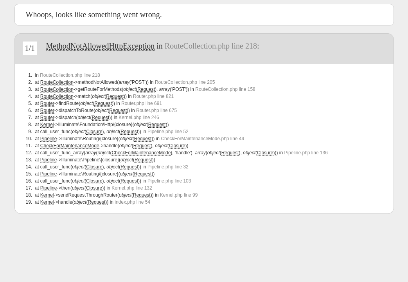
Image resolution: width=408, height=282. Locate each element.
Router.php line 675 (156, 110)
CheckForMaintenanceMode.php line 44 (202, 138)
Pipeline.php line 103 (169, 181)
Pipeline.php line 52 (168, 131)
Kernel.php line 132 (131, 188)
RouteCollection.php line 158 (225, 89)
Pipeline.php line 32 (168, 167)
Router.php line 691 (141, 103)
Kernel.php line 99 (179, 195)
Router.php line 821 (153, 96)
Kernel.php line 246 (139, 117)
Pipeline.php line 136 (305, 152)
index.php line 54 (132, 202)
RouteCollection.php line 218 (211, 46)
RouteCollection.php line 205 (185, 82)
